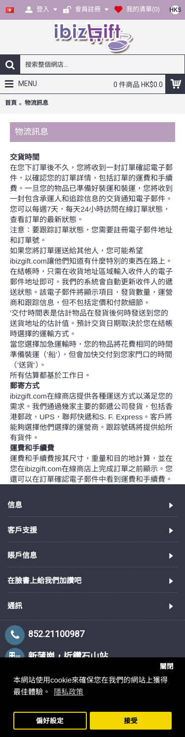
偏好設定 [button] (50, 721)
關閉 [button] (167, 666)
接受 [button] (131, 721)
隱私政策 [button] (68, 692)
